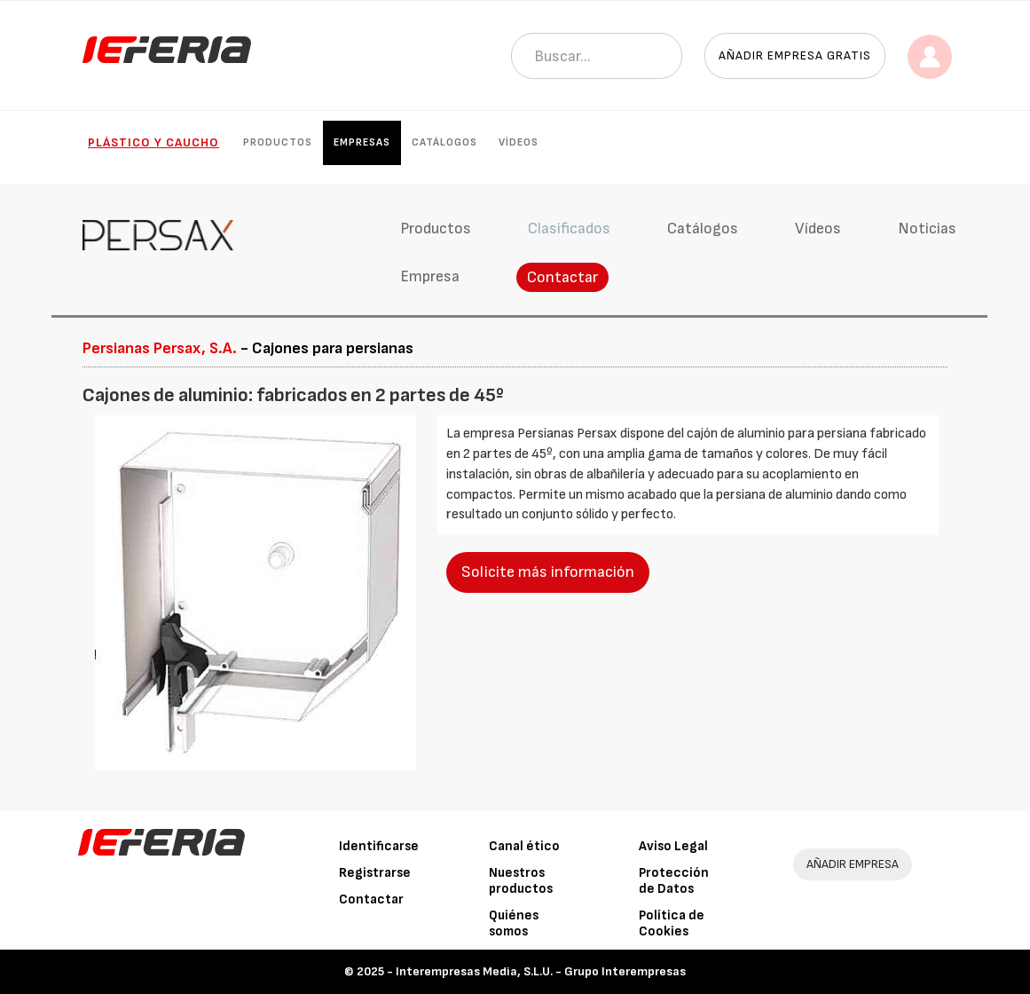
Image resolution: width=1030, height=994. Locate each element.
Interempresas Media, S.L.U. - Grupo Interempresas (541, 971)
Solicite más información (547, 572)
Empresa (430, 276)
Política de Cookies (671, 923)
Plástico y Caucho (153, 142)
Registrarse (375, 872)
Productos (277, 142)
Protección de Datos (674, 880)
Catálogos (444, 142)
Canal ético (524, 846)
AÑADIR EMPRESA (852, 864)
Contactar (562, 277)
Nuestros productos (521, 880)
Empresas (362, 142)
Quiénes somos (514, 923)
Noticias (927, 228)
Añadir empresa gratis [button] (795, 55)
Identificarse (379, 846)
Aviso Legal (673, 846)
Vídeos (519, 142)
